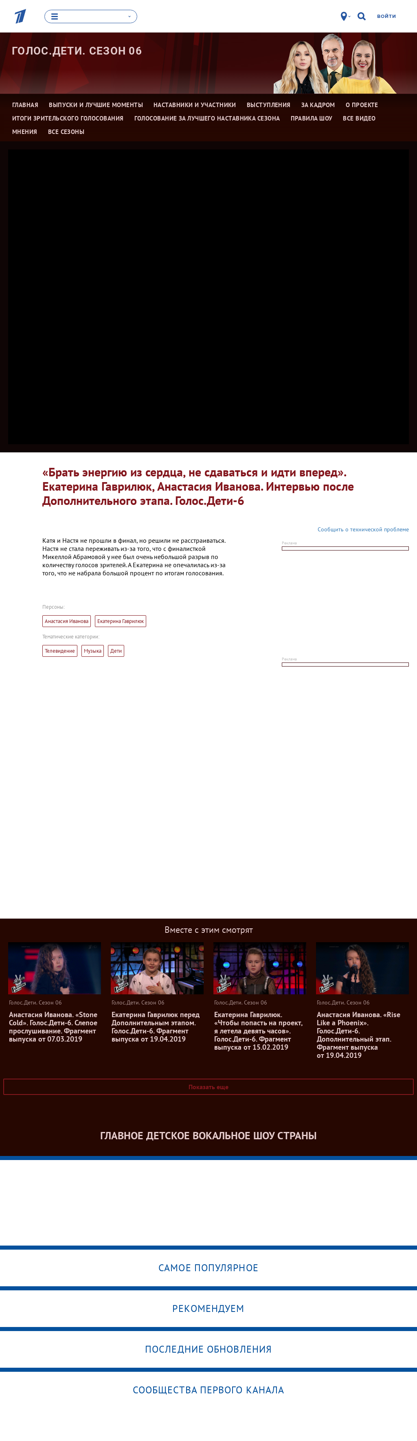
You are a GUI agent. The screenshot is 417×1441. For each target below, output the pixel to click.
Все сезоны (66, 132)
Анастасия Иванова (66, 621)
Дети (116, 650)
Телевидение (60, 650)
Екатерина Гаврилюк (120, 621)
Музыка (92, 650)
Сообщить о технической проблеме (363, 529)
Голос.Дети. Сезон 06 (77, 51)
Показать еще (208, 1087)
